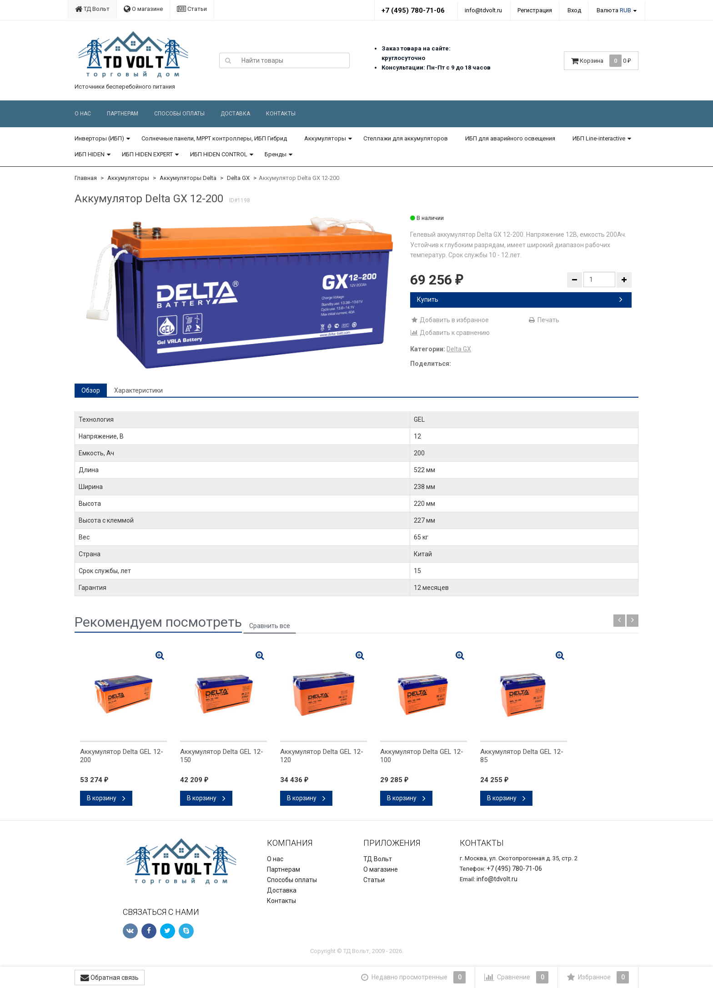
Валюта (614, 10)
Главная (86, 178)
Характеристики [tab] (138, 390)
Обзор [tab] (90, 390)
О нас (83, 113)
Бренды (275, 154)
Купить (520, 299)
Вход (574, 10)
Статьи (192, 8)
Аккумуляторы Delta (188, 178)
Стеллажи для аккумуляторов (405, 138)
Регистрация (534, 10)
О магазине (143, 8)
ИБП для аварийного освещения (510, 138)
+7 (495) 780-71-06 (413, 10)
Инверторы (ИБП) (99, 138)
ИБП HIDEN (90, 154)
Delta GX (238, 178)
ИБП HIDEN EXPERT (147, 154)
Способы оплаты (179, 113)
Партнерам (122, 113)
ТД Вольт (92, 8)
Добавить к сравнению (450, 332)
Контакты (281, 113)
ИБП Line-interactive (598, 138)
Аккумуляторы (325, 138)
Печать (543, 320)
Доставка (235, 113)
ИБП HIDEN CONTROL (218, 154)
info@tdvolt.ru (483, 10)
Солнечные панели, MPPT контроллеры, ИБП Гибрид (214, 138)
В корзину (106, 798)
